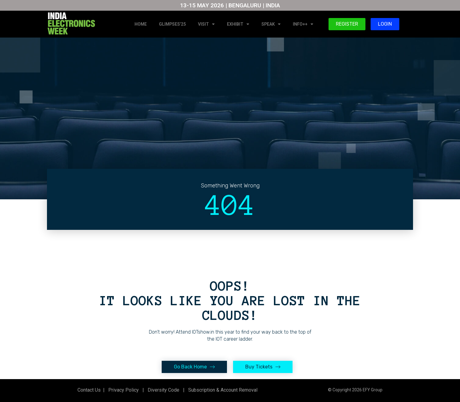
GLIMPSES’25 (172, 24)
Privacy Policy (123, 390)
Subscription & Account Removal (221, 390)
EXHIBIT (238, 24)
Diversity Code (162, 390)
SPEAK (271, 24)
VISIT (206, 24)
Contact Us (89, 390)
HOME (141, 24)
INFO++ (303, 24)
